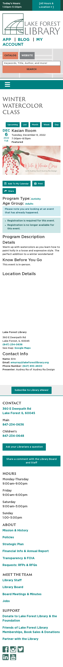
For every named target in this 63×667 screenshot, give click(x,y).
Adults (29, 204)
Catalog (10, 55)
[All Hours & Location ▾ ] (46, 5)
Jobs (6, 601)
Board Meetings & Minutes (22, 594)
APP (7, 40)
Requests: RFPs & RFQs (20, 565)
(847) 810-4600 (32, 366)
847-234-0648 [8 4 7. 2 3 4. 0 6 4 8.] (13, 435)
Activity (36, 199)
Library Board (13, 587)
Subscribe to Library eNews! (32, 390)
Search (31, 69)
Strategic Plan (13, 544)
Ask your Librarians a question (24, 447)
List (25, 125)
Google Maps (22, 348)
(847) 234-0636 (13, 344)
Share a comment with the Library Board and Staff (31, 461)
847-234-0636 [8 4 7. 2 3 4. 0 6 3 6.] (13, 424)
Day (57, 125)
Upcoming (13, 125)
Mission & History (15, 530)
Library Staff (12, 580)
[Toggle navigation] (7, 85)
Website (27, 55)
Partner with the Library (20, 639)
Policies (8, 537)
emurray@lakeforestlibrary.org (30, 362)
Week (47, 125)
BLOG (24, 40)
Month (35, 125)
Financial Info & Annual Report (26, 551)
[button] (17, 5)
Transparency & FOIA (19, 558)
